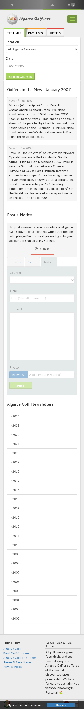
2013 (15, 517)
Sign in (42, 249)
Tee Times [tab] (14, 33)
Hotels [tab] (55, 33)
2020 (15, 453)
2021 (15, 444)
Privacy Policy (12, 666)
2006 (15, 582)
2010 (15, 545)
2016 (15, 490)
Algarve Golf (12, 649)
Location (12, 42)
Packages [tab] (35, 33)
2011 (15, 536)
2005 (15, 591)
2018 (15, 471)
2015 (15, 499)
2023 (15, 425)
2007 (15, 572)
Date (9, 58)
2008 (15, 563)
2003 (15, 609)
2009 (15, 554)
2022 (15, 435)
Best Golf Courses (16, 653)
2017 (15, 480)
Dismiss (61, 705)
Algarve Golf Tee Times (20, 657)
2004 (15, 600)
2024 (15, 416)
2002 (15, 618)
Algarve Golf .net (28, 19)
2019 (15, 462)
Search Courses (20, 76)
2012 (15, 526)
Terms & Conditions (17, 662)
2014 (15, 508)
